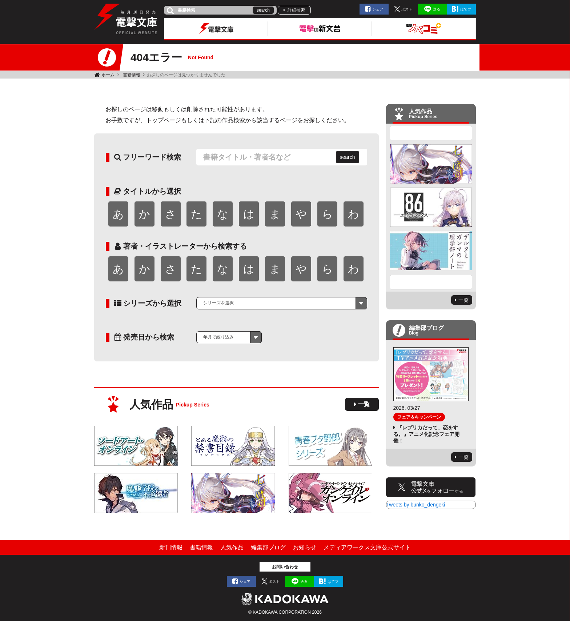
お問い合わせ (285, 566)
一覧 (364, 404)
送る (436, 9)
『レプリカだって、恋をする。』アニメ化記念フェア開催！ (426, 434)
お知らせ (304, 547)
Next (431, 282)
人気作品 (232, 547)
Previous (431, 133)
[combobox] (281, 303)
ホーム (108, 74)
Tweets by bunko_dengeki (415, 505)
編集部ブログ (268, 547)
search (263, 10)
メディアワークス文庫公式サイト (367, 547)
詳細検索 (296, 10)
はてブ (465, 9)
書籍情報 (131, 74)
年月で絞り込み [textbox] (218, 337)
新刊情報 (170, 547)
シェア (377, 9)
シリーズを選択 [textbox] (218, 302)
